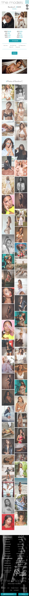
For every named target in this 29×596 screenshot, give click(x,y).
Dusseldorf (7, 544)
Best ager (20, 544)
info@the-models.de (22, 566)
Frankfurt (8, 556)
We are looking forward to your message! (20, 562)
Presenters (7, 565)
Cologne (7, 546)
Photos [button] (14, 53)
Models (20, 537)
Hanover (7, 551)
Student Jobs (7, 567)
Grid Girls (8, 560)
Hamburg (7, 541)
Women (20, 539)
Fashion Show (20, 553)
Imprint (4, 587)
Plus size (20, 546)
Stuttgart (8, 553)
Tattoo (20, 549)
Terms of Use (23, 587)
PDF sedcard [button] (15, 41)
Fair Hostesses (7, 558)
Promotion (7, 563)
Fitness (20, 551)
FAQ (11, 590)
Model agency (7, 537)
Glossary (16, 590)
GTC (8, 587)
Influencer (20, 556)
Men (20, 541)
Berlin (7, 539)
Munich (8, 549)
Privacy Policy (15, 587)
